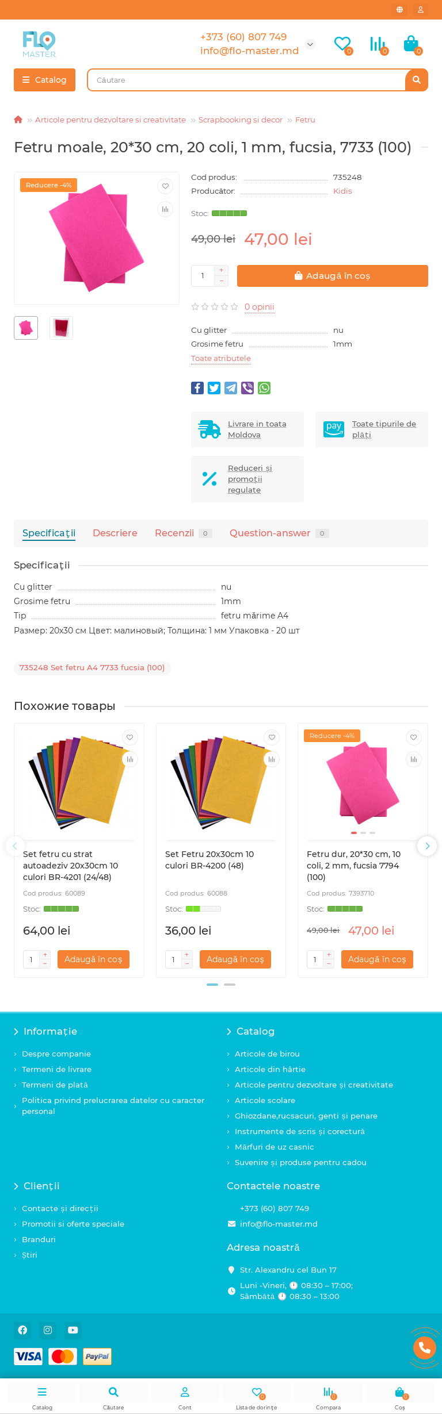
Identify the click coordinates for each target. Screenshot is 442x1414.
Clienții (37, 1186)
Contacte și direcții (60, 1208)
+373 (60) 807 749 (274, 1208)
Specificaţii (48, 533)
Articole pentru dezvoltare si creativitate (110, 119)
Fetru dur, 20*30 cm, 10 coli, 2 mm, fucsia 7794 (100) (354, 865)
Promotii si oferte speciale (73, 1223)
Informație (45, 1031)
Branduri (39, 1239)
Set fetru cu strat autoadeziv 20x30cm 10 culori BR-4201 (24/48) (70, 865)
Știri (29, 1254)
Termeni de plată (55, 1084)
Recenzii (183, 533)
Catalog (251, 1031)
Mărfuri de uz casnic (274, 1146)
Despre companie (56, 1053)
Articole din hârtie (270, 1069)
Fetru (305, 119)
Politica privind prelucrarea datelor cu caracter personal (113, 1106)
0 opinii (260, 307)
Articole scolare (265, 1100)
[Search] (257, 79)
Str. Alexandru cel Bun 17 (288, 1269)
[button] (212, 984)
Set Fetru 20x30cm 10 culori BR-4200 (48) (209, 860)
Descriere (115, 533)
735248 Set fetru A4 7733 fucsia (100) (92, 667)
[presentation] (15, 846)
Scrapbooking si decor (241, 119)
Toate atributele (221, 358)
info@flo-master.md (279, 1223)
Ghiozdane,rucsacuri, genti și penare (306, 1115)
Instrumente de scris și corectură (300, 1131)
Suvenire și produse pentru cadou (301, 1162)
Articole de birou (267, 1053)
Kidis (342, 190)
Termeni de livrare (57, 1069)
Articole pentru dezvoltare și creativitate (314, 1084)
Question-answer (279, 533)
